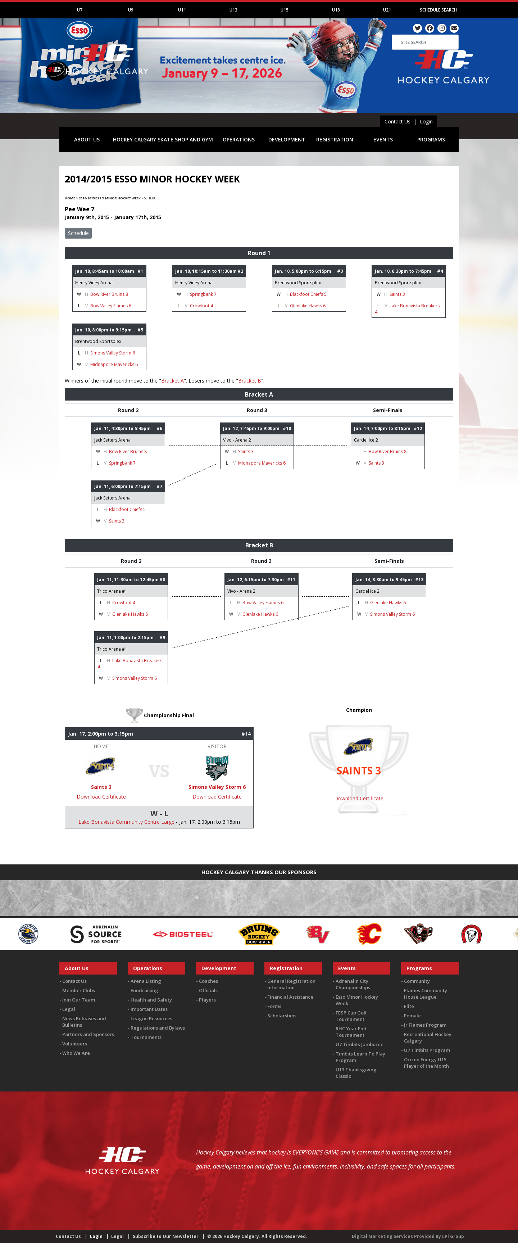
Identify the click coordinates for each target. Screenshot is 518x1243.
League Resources (151, 1018)
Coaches (208, 981)
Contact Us (397, 121)
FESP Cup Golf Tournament (351, 1015)
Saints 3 (397, 294)
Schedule (78, 233)
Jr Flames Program (425, 1025)
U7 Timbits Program (427, 1050)
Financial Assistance (290, 997)
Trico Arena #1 (112, 591)
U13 (233, 10)
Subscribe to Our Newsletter (166, 1236)
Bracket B (249, 380)
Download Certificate (101, 796)
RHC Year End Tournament (351, 1031)
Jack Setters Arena (112, 440)
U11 (182, 10)
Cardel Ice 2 (366, 440)
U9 (130, 10)
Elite (409, 1006)
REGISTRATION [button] (334, 139)
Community (417, 981)
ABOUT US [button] (87, 139)
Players (207, 999)
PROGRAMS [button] (431, 139)
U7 (79, 10)
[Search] (425, 42)
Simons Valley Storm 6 (112, 353)
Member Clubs (78, 990)
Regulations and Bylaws (158, 1028)
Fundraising (144, 990)
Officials (208, 990)
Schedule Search (438, 10)
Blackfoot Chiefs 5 (308, 294)
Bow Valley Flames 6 (110, 306)
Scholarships (281, 1015)
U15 (284, 10)
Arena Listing (146, 981)
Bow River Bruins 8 (109, 294)
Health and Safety (151, 999)
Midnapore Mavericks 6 (114, 364)
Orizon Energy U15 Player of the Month (426, 1062)
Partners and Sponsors (88, 1034)
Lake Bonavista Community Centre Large (126, 821)
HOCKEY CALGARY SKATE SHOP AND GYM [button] (163, 139)
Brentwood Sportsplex (298, 283)
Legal (68, 1009)
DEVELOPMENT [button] (286, 139)
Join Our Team (78, 999)
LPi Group (453, 1236)
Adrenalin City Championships (353, 984)
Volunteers (74, 1043)
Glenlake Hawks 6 (308, 306)
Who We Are (76, 1053)
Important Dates (149, 1009)
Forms (274, 1006)
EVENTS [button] (383, 139)
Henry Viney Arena (94, 283)
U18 (336, 10)
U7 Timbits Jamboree (359, 1044)
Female (412, 1015)
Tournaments (146, 1037)
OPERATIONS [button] (239, 139)
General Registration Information (291, 984)
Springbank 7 (203, 294)
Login (426, 121)
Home (70, 198)
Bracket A (172, 380)
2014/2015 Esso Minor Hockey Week (110, 198)
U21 (387, 10)
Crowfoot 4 (201, 306)
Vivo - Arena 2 (237, 440)
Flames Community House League (425, 993)
